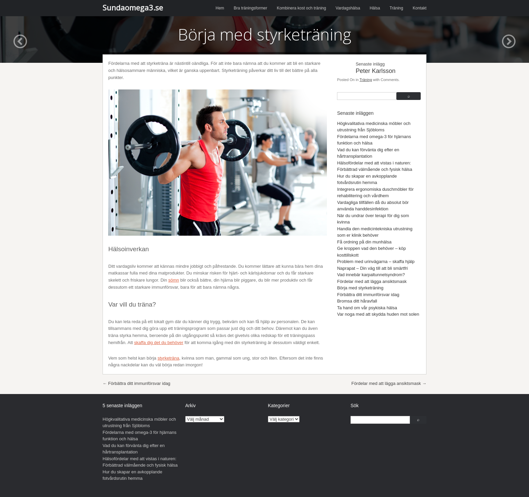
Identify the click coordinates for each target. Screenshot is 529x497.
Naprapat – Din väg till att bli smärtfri (372, 268)
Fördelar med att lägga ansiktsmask (372, 281)
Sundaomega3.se (133, 7)
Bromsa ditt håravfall (357, 301)
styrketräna (168, 358)
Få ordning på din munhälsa (364, 241)
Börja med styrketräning (360, 287)
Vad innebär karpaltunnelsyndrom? (371, 274)
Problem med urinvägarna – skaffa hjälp (376, 261)
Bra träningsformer (250, 8)
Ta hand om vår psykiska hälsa (367, 307)
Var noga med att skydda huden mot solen (378, 314)
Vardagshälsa (348, 8)
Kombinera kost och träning (301, 8)
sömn (173, 280)
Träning (396, 8)
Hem (220, 8)
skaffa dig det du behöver (159, 342)
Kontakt (419, 8)
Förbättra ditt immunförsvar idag (368, 294)
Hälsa (375, 8)
